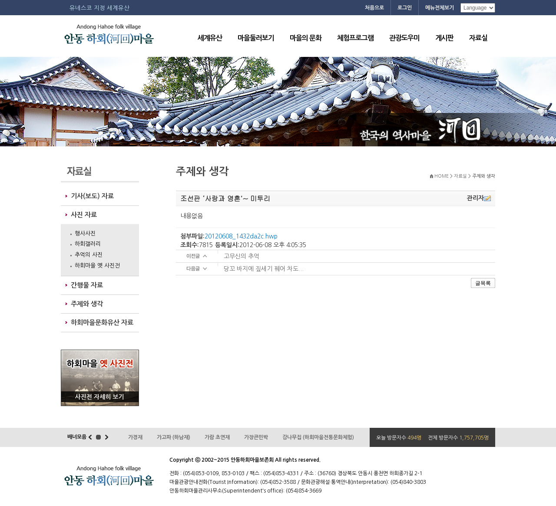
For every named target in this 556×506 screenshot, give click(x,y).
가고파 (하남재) (173, 437)
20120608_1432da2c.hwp (241, 236)
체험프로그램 (355, 38)
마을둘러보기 (256, 38)
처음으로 (374, 7)
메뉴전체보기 (439, 7)
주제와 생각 (87, 304)
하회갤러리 (88, 244)
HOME (441, 176)
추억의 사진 (89, 255)
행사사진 (85, 233)
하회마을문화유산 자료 (102, 322)
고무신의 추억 (241, 256)
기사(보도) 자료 (92, 196)
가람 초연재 (217, 437)
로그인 (404, 7)
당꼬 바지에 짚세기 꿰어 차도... (264, 269)
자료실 (478, 38)
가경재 (135, 437)
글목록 (483, 283)
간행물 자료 (87, 285)
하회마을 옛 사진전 (97, 265)
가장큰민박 (256, 437)
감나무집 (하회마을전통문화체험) (318, 437)
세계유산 (210, 38)
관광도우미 (404, 38)
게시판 (444, 38)
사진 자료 (84, 215)
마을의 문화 (305, 38)
